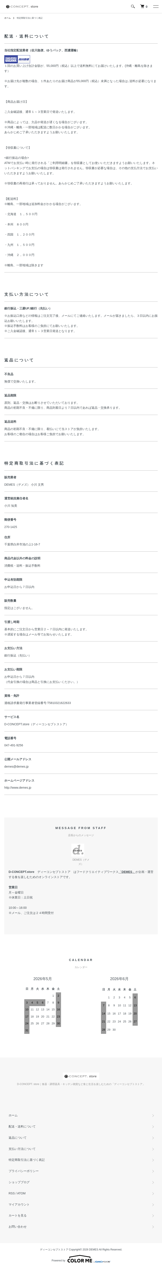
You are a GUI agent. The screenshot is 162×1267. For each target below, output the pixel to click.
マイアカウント (19, 1204)
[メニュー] (155, 6)
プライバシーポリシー (24, 1171)
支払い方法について (22, 1149)
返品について (18, 1137)
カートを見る (18, 1215)
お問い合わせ (18, 1226)
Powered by (81, 1259)
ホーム (7, 18)
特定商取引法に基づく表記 (27, 1159)
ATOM (21, 1193)
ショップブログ (19, 1182)
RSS (12, 1193)
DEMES (127, 872)
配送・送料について (22, 1126)
